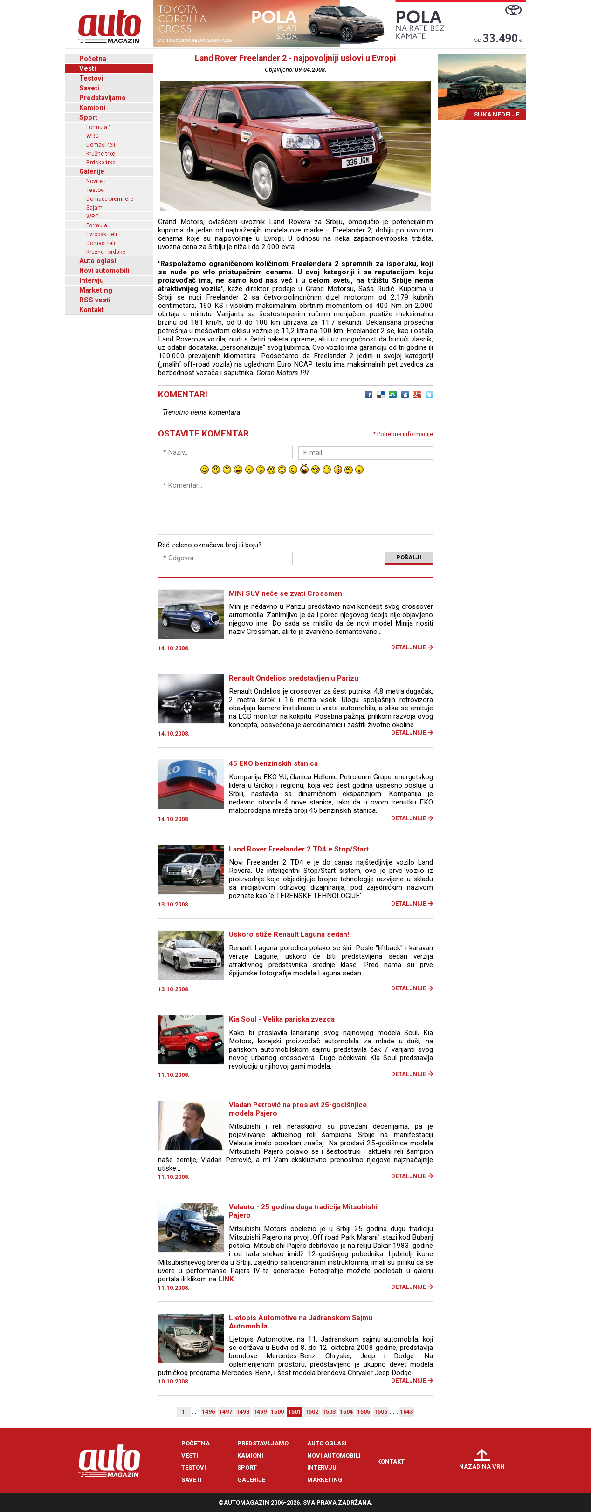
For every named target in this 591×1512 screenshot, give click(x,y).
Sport (88, 117)
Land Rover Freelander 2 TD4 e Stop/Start (299, 849)
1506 (380, 1411)
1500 (277, 1411)
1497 (225, 1411)
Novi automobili (104, 270)
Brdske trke (101, 162)
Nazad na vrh (482, 1466)
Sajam (94, 207)
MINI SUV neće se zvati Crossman (285, 593)
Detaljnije (408, 647)
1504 (346, 1411)
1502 (311, 1411)
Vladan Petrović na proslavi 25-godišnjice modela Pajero (298, 1109)
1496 (208, 1411)
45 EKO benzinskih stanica (273, 763)
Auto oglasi (97, 261)
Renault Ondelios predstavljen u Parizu (293, 678)
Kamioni (92, 107)
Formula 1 (99, 127)
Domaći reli (100, 145)
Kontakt (91, 310)
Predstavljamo (102, 98)
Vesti (87, 68)
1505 (363, 1411)
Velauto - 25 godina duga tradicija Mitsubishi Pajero (303, 1211)
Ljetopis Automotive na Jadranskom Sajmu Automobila (300, 1322)
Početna (92, 58)
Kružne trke (100, 153)
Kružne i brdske (105, 252)
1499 (260, 1411)
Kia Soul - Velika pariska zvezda (282, 1019)
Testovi (91, 78)
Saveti (89, 88)
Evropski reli (101, 234)
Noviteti (96, 181)
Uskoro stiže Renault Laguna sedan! (289, 934)
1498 (242, 1411)
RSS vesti (94, 300)
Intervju (91, 280)
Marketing (95, 290)
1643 (406, 1411)
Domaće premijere (109, 199)
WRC (92, 136)
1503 (329, 1411)
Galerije (91, 171)
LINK (226, 1279)
